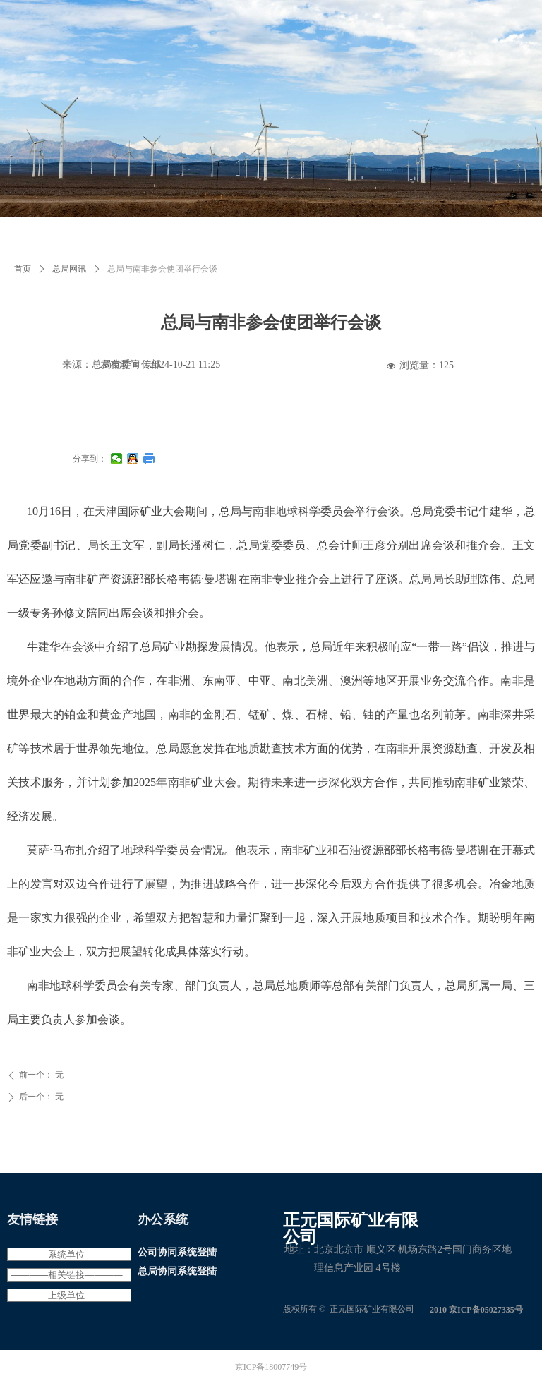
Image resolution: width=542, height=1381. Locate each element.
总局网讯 (69, 269)
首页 (22, 269)
